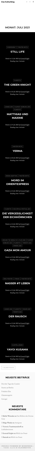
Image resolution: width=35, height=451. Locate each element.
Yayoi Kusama (17, 349)
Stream (16, 278)
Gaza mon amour (17, 250)
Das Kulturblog (7, 2)
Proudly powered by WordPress (17, 446)
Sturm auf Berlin (7, 387)
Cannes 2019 (9, 107)
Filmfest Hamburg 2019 (22, 107)
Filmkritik (17, 80)
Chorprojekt (11, 47)
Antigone (18, 423)
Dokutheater (8, 278)
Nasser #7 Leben (17, 283)
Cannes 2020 (8, 309)
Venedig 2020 (17, 245)
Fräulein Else (6, 391)
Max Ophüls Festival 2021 (21, 209)
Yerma (17, 151)
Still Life (18, 51)
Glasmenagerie (6, 395)
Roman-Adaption (11, 176)
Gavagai (4, 399)
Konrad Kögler (24, 58)
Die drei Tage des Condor (10, 384)
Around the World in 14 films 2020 (13, 240)
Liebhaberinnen (7, 429)
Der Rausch (18, 316)
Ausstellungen (17, 345)
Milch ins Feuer (21, 433)
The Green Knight (17, 84)
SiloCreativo (24, 447)
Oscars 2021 (26, 309)
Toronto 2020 (27, 243)
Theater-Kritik (23, 47)
